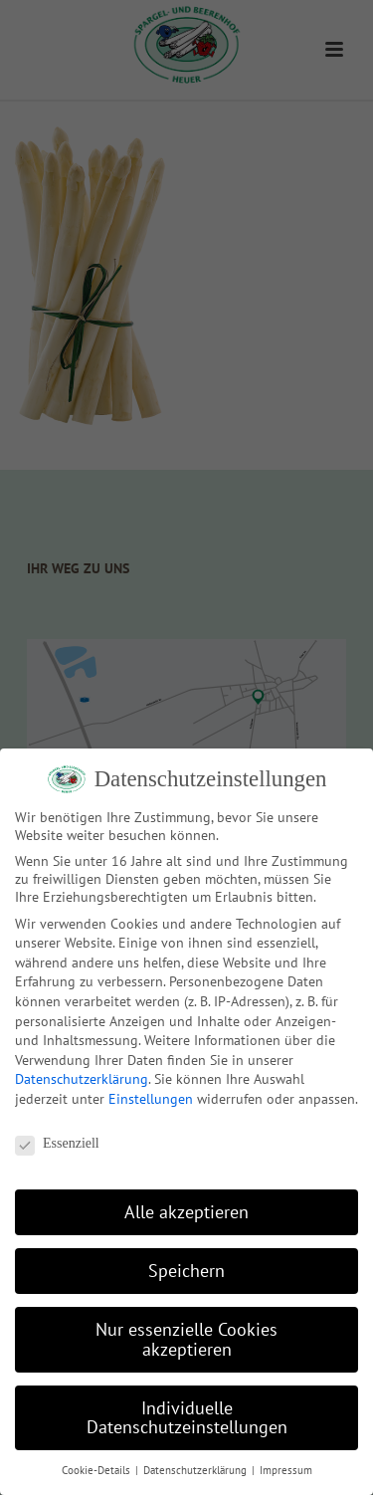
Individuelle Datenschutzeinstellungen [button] (187, 1417)
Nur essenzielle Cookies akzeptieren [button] (186, 1339)
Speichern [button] (186, 1270)
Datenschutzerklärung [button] (196, 1470)
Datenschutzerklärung (81, 1079)
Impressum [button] (286, 1470)
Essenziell (57, 1144)
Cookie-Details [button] (97, 1470)
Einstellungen (150, 1099)
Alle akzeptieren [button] (186, 1211)
